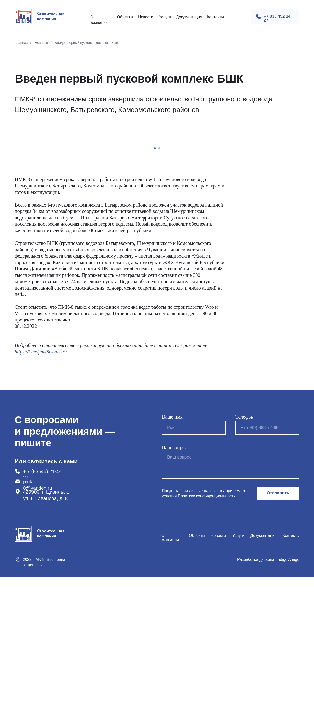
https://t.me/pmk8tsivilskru (41, 486)
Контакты (215, 17)
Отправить (278, 628)
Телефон (244, 551)
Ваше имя (172, 551)
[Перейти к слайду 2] (159, 283)
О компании (170, 672)
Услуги (165, 17)
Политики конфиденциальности (207, 631)
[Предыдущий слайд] (39, 208)
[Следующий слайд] (275, 208)
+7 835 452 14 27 (277, 18)
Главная (21, 43)
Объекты (125, 17)
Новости (145, 17)
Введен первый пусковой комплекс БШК (87, 43)
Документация (189, 17)
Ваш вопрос (174, 582)
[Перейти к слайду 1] (155, 283)
